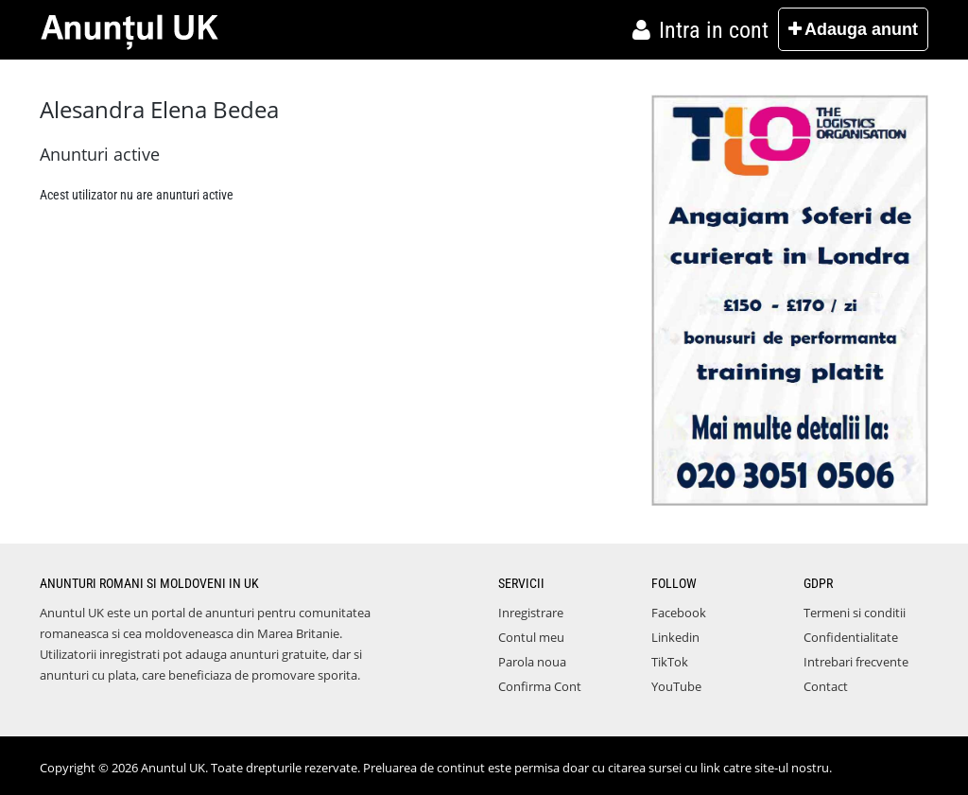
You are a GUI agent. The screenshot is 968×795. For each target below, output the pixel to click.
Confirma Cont (539, 686)
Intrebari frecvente (856, 661)
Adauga (853, 29)
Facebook (678, 612)
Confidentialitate (851, 637)
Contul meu (531, 637)
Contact (826, 686)
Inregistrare (530, 612)
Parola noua (532, 661)
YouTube (676, 686)
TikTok (669, 661)
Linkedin (675, 637)
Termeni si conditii (855, 612)
